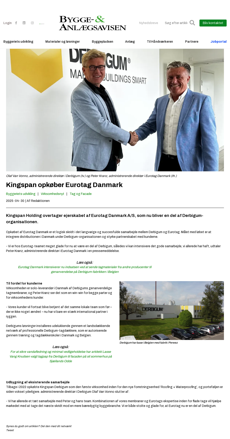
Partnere (191, 41)
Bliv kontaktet (213, 23)
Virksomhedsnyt (52, 194)
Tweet (10, 430)
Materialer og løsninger (62, 41)
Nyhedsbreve (148, 23)
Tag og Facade (81, 194)
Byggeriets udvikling (18, 41)
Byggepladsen (102, 41)
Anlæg (130, 41)
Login (7, 23)
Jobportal (218, 41)
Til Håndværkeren (160, 41)
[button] (192, 23)
